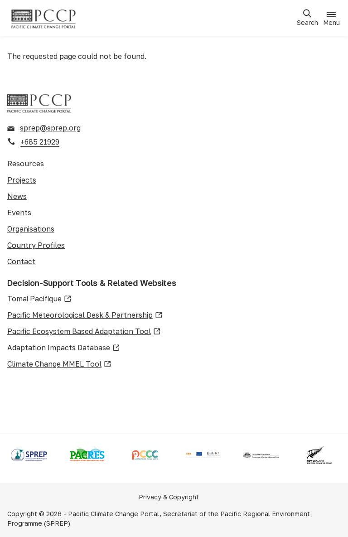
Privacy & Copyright (169, 497)
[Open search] (307, 18)
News (17, 196)
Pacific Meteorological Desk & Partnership (85, 315)
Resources (25, 163)
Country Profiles (36, 245)
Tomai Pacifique (39, 299)
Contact (21, 261)
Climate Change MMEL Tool (59, 364)
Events (19, 212)
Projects (21, 179)
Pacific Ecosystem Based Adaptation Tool (84, 332)
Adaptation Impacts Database (63, 348)
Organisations (30, 228)
